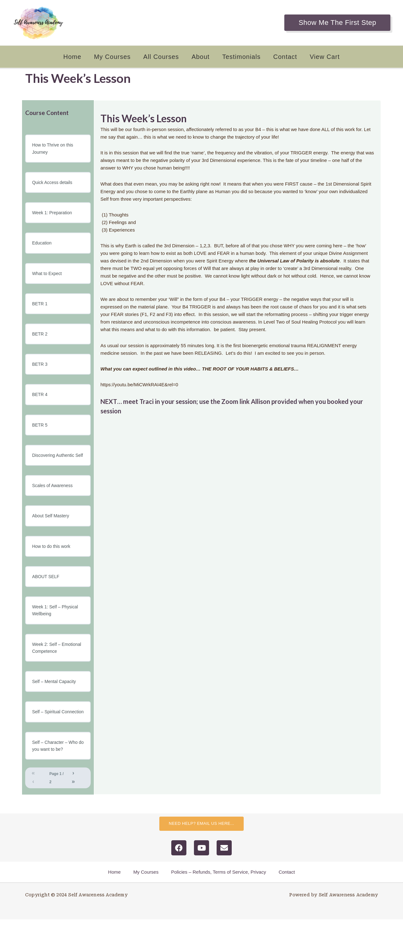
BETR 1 (40, 307)
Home (72, 56)
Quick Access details (54, 183)
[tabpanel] (237, 264)
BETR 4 (40, 399)
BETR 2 (40, 338)
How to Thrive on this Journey (54, 148)
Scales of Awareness (54, 500)
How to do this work (52, 561)
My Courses (112, 56)
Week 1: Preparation (53, 214)
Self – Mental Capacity (55, 700)
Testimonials (241, 56)
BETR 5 (40, 430)
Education (42, 245)
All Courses (161, 56)
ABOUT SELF (46, 592)
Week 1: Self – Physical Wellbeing (57, 627)
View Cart (325, 56)
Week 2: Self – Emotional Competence (56, 665)
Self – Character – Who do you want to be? (56, 773)
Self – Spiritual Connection (47, 734)
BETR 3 (40, 368)
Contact (285, 56)
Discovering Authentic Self (54, 465)
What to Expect (48, 276)
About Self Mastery (52, 530)
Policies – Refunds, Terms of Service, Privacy (218, 900)
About (200, 56)
